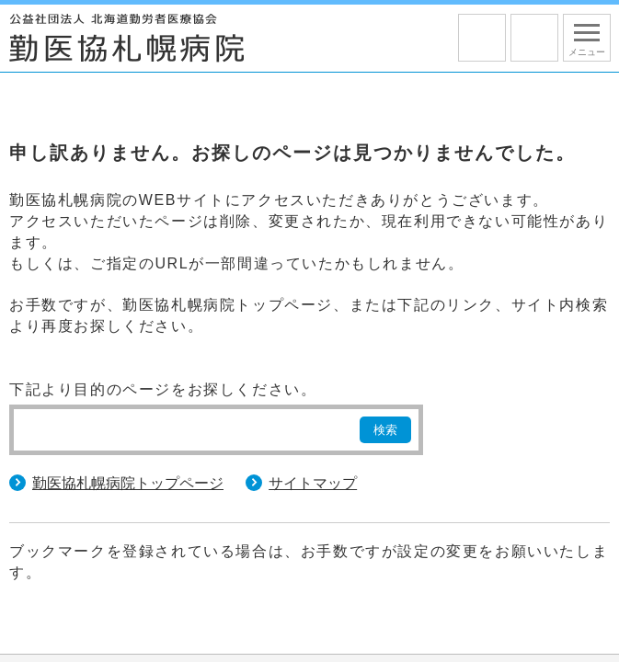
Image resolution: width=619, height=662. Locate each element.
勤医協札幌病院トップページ (128, 483)
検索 (385, 430)
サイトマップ (313, 483)
